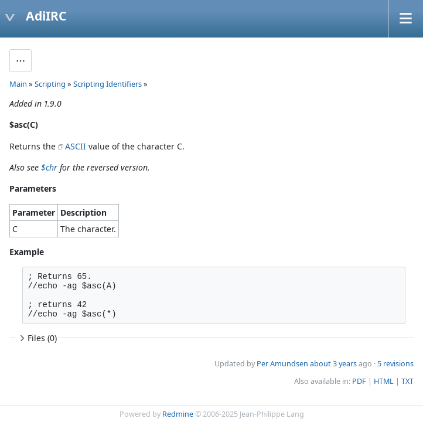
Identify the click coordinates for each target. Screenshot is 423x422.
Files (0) (37, 337)
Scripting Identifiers (107, 84)
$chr (49, 167)
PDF (359, 381)
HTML (384, 381)
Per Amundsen (282, 364)
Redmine (177, 414)
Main (18, 84)
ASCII (75, 146)
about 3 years (333, 364)
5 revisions (395, 364)
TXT (407, 381)
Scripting (50, 84)
